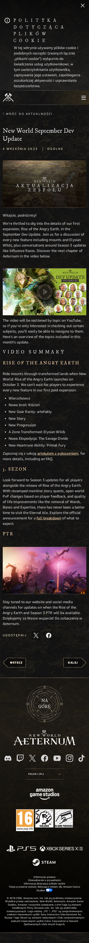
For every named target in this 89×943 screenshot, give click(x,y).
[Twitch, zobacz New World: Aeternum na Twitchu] (20, 758)
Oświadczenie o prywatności (44, 880)
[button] (44, 183)
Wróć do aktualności (29, 114)
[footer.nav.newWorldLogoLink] (44, 744)
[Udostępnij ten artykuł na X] (36, 635)
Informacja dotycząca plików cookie (44, 883)
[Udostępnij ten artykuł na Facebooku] (48, 635)
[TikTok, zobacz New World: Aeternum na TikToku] (81, 758)
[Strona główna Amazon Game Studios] (44, 795)
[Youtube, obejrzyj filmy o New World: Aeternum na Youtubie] (57, 758)
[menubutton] (83, 97)
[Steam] (44, 863)
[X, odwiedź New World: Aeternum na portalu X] (32, 758)
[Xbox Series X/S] (61, 849)
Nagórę (44, 703)
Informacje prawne (44, 876)
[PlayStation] (21, 849)
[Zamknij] (82, 6)
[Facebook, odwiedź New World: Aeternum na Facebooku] (44, 758)
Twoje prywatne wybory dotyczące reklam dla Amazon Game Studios (44, 888)
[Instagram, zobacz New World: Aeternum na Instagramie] (69, 758)
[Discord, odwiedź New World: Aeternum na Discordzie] (8, 758)
